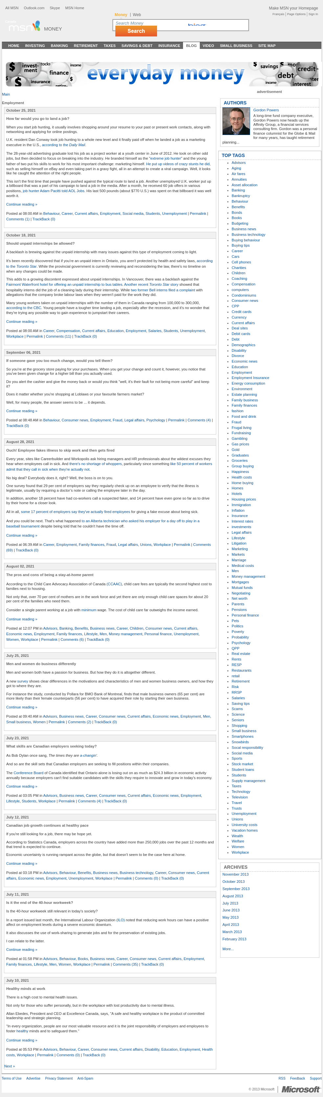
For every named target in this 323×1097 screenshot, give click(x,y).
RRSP (237, 692)
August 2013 (232, 896)
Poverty (238, 632)
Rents (236, 659)
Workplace (15, 336)
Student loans (243, 770)
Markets (238, 554)
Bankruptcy (241, 196)
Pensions (239, 610)
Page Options (296, 14)
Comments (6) (72, 639)
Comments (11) (58, 336)
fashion (237, 411)
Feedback (297, 1078)
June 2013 (231, 910)
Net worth (239, 598)
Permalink (198, 213)
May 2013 (230, 917)
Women (12, 639)
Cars (236, 256)
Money (53, 29)
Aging (236, 168)
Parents (238, 604)
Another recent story (151, 284)
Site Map (267, 46)
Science (238, 714)
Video (208, 46)
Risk (235, 687)
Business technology (136, 873)
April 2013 (230, 925)
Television (240, 797)
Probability (240, 637)
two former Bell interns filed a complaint (163, 290)
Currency (239, 317)
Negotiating (241, 593)
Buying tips (241, 245)
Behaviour (51, 213)
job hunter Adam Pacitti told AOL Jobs (53, 191)
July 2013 (230, 903)
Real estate (241, 654)
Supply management (248, 781)
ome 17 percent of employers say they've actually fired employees (76, 512)
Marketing (240, 549)
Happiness (240, 472)
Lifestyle (91, 634)
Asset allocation (244, 185)
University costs (244, 825)
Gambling (239, 438)
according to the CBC (23, 308)
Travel (237, 803)
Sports (237, 758)
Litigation (239, 543)
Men (103, 634)
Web (137, 14)
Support (316, 1078)
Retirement (86, 46)
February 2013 (234, 939)
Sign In (313, 14)
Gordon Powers (266, 110)
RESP (237, 665)
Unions (145, 545)
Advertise (33, 1078)
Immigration (241, 505)
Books (83, 959)
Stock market (242, 764)
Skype (55, 8)
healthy (22, 1031)
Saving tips (241, 703)
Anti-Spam (85, 1078)
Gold (236, 450)
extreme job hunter (165, 158)
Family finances (91, 545)
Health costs (242, 477)
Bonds (237, 212)
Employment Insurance (250, 378)
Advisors (50, 628)
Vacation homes (245, 830)
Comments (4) (199, 420)
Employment (110, 213)
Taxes (109, 46)
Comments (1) (18, 219)
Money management (125, 634)
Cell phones (241, 262)
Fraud (117, 420)
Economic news (19, 634)
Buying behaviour (246, 240)
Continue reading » (21, 204)
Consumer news (75, 420)
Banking (59, 46)
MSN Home (74, 8)
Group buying (243, 466)
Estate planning (244, 394)
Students (153, 213)
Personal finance (158, 634)
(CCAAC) (114, 584)
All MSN (11, 8)
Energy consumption (248, 383)
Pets (235, 621)
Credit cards (241, 312)
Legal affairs (134, 420)
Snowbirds (240, 742)
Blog (191, 46)
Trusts (237, 808)
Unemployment (174, 213)
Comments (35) (125, 964)
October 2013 (233, 882)
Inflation (238, 510)
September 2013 (236, 889)
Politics (237, 626)
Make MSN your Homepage (293, 8)
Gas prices (240, 444)
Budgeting (240, 223)
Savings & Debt (137, 46)
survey (22, 681)
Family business (245, 400)
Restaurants (241, 670)
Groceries (240, 460)
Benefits (81, 628)
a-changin (88, 755)
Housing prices (244, 499)
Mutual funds (242, 588)
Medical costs (243, 566)
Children (137, 628)
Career (67, 213)
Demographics (243, 345)
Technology (241, 792)
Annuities (239, 179)
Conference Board (28, 773)
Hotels (237, 494)
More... (228, 949)
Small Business (236, 46)
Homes (237, 488)
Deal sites (240, 328)
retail (236, 676)
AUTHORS (235, 102)
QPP (236, 648)
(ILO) (120, 920)
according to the (63, 145)
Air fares (238, 174)
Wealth (237, 836)
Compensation (68, 331)
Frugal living (241, 428)
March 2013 (232, 932)
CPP (235, 306)
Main (6, 94)
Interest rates (242, 521)
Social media (133, 213)
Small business (18, 722)
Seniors (238, 720)
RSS (282, 1078)
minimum (88, 610)
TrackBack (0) (44, 219)
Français (278, 14)
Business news (102, 628)
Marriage (239, 560)
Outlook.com (34, 8)
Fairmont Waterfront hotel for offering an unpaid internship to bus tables (64, 284)
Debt (236, 339)
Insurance (169, 46)
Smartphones (243, 736)
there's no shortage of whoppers (95, 464)
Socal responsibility (247, 748)
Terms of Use (12, 1078)
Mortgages (240, 582)
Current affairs (86, 213)
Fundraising (241, 433)
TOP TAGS (233, 155)
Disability (152, 1049)
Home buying (242, 483)
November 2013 (235, 874)
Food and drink (244, 416)
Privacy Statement (59, 1078)
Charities (239, 268)
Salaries (154, 331)
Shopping (239, 726)
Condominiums (244, 295)
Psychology (155, 420)
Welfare (238, 841)
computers (240, 290)
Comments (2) (79, 722)
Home (13, 46)
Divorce (238, 356)
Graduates (240, 455)
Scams (237, 709)
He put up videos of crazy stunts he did (178, 164)
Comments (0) (146, 878)
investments (241, 527)
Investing (35, 46)
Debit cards (241, 334)
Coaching (239, 278)
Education (115, 331)
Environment (242, 389)
